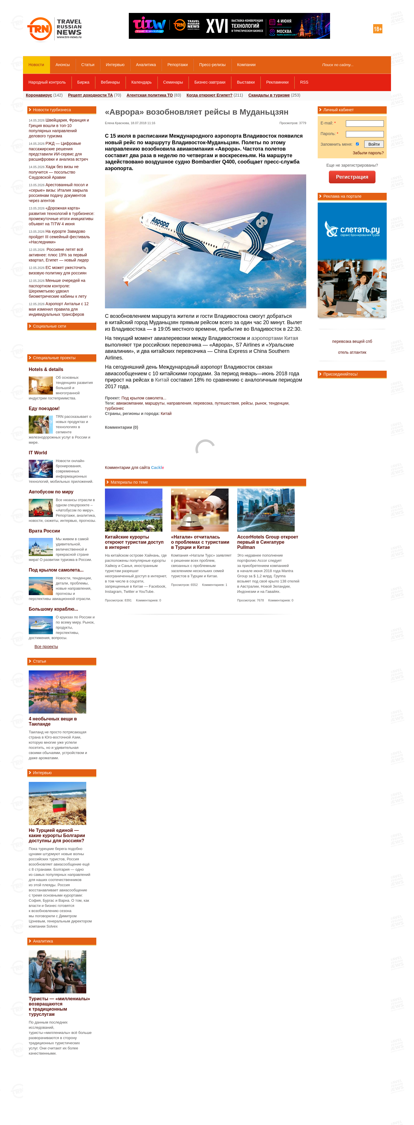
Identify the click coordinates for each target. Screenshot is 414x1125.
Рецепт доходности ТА (90, 95)
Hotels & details (46, 369)
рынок (261, 403)
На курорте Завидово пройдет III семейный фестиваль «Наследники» (59, 236)
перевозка (203, 403)
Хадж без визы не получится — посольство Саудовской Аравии (53, 172)
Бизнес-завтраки (209, 82)
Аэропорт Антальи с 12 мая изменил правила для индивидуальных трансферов (59, 309)
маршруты (155, 403)
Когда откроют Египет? (210, 95)
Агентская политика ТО (149, 95)
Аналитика (146, 64)
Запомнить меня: (336, 144)
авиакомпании (129, 403)
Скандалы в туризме (269, 95)
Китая (291, 338)
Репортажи (177, 64)
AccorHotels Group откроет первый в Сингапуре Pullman (267, 542)
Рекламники (277, 82)
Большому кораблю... (53, 609)
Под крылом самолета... (143, 398)
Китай (162, 380)
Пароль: (329, 133)
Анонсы (62, 64)
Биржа (83, 82)
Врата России (44, 530)
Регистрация (352, 177)
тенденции (278, 403)
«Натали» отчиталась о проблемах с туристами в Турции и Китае (200, 542)
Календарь (141, 82)
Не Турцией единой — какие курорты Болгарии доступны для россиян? (57, 835)
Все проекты (46, 646)
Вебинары (110, 82)
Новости (36, 64)
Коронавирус (39, 95)
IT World (38, 452)
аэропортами (267, 338)
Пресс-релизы (212, 64)
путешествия (227, 403)
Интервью (115, 64)
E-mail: (328, 123)
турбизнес (114, 408)
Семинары (173, 82)
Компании (246, 64)
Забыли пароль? (368, 153)
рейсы (247, 403)
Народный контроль (47, 82)
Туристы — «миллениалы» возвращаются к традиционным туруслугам (59, 1006)
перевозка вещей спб (352, 341)
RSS (304, 82)
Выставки (246, 82)
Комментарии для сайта (134, 467)
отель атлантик (352, 352)
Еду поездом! (44, 408)
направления (179, 403)
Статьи (87, 64)
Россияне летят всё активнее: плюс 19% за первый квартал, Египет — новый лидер (59, 254)
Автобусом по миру (51, 491)
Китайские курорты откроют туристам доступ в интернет (134, 542)
